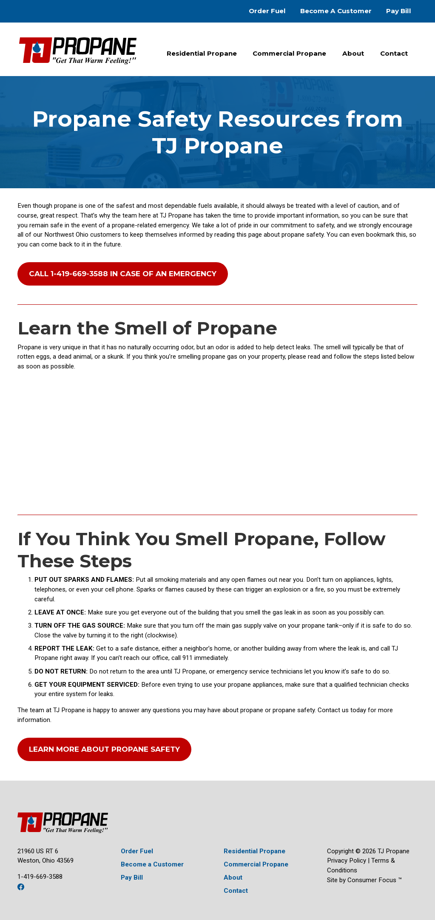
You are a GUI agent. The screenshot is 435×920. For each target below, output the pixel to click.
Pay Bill (398, 11)
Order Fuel (267, 11)
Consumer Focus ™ (374, 880)
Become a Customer (152, 864)
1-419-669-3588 (40, 876)
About (353, 53)
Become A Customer (336, 11)
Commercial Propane (289, 53)
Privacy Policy (346, 860)
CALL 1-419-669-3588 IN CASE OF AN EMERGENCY (122, 273)
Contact (394, 53)
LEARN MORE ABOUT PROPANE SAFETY (104, 749)
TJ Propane (393, 851)
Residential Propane (202, 53)
